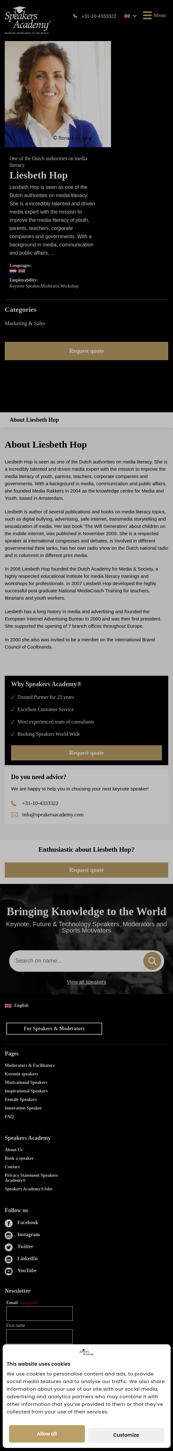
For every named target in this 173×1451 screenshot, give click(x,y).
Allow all (47, 1433)
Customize (126, 1435)
